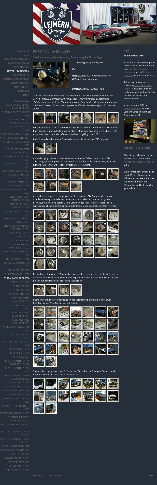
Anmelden (153, 475)
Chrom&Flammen (132, 108)
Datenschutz (48, 475)
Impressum (37, 475)
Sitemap (58, 475)
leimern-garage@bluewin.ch (139, 161)
